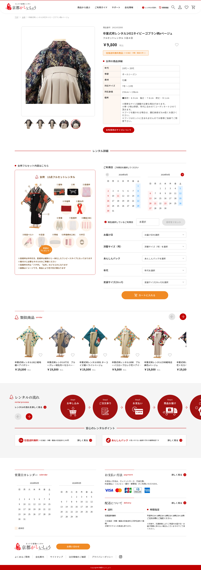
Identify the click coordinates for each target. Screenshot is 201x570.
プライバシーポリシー (102, 557)
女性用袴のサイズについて (118, 129)
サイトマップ (56, 557)
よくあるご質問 (22, 557)
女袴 (23, 17)
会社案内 (40, 557)
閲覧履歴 (163, 7)
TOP (16, 17)
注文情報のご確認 (77, 557)
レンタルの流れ (149, 7)
